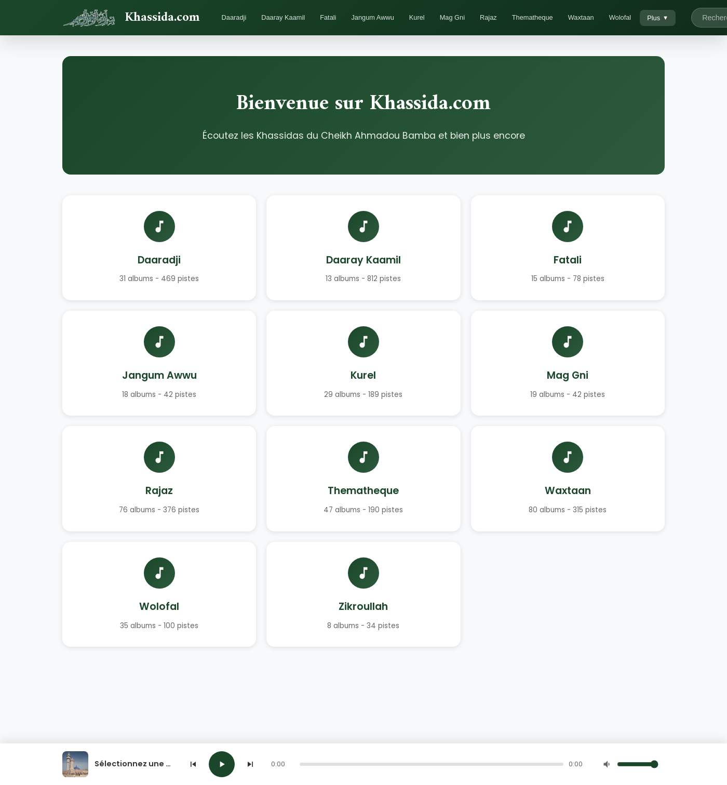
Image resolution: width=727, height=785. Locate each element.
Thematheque (532, 17)
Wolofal (620, 17)
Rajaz (488, 17)
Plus (657, 18)
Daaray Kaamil (283, 17)
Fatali (328, 17)
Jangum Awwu (372, 17)
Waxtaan (581, 17)
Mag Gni (452, 17)
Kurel (417, 17)
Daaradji (234, 17)
